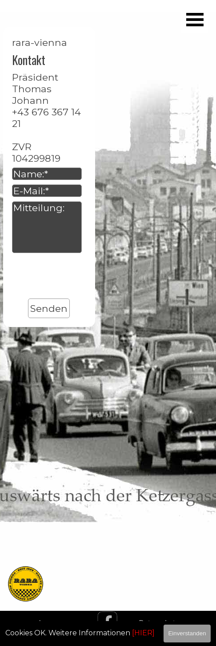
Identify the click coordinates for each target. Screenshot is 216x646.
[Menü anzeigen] (194, 19)
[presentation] (79, 276)
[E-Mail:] (47, 190)
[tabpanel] (108, 446)
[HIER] (143, 633)
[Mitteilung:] (47, 227)
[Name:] (47, 174)
